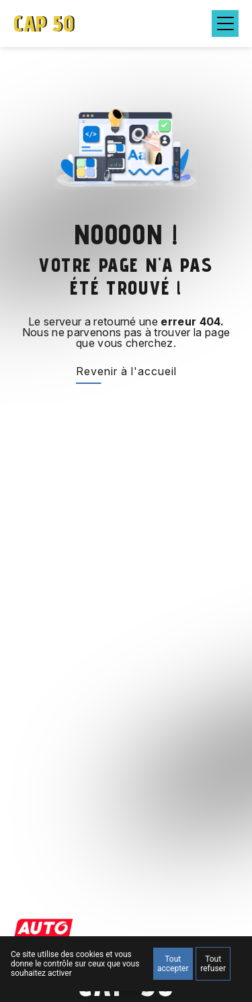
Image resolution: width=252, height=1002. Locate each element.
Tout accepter (173, 963)
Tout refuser (213, 963)
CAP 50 (43, 23)
